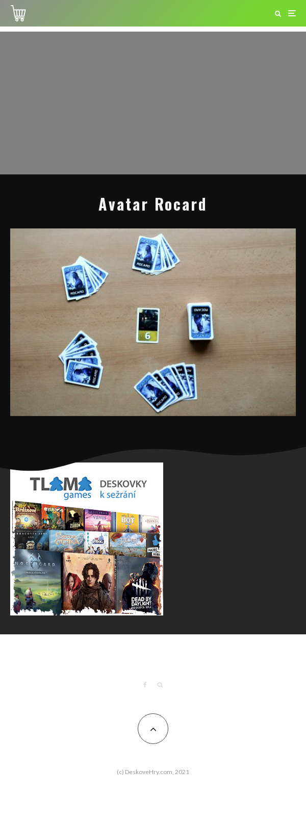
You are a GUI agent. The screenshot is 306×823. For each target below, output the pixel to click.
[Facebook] (145, 685)
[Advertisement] (153, 103)
